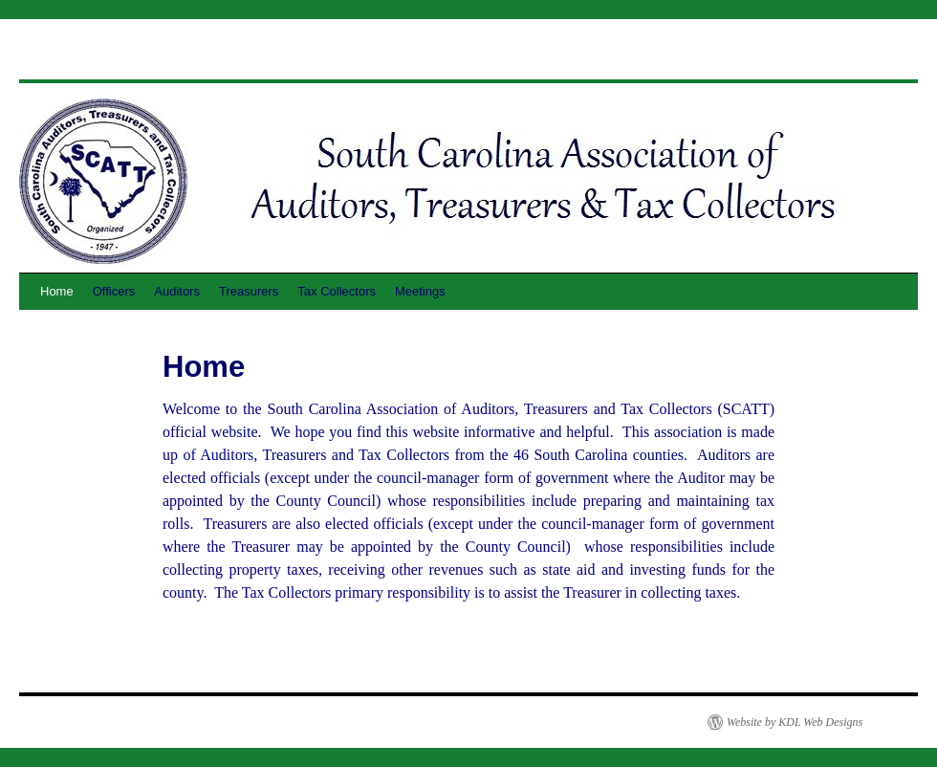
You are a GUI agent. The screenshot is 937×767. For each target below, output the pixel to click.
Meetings (420, 291)
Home (57, 291)
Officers (114, 291)
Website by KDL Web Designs (794, 722)
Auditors (177, 291)
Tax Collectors (336, 291)
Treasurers (248, 291)
